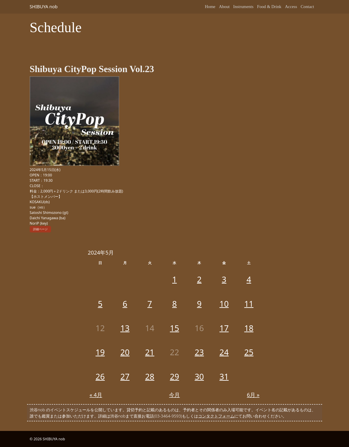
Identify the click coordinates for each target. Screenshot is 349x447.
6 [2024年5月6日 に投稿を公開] (125, 303)
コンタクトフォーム (216, 416)
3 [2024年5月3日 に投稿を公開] (224, 279)
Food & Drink (269, 6)
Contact (307, 6)
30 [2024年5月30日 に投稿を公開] (199, 376)
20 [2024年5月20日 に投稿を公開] (124, 352)
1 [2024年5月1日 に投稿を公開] (174, 279)
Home (210, 6)
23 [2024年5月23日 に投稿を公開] (199, 352)
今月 (174, 394)
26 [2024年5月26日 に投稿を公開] (100, 376)
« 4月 (96, 394)
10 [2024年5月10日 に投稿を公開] (224, 303)
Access (291, 6)
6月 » (253, 394)
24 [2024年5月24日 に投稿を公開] (224, 352)
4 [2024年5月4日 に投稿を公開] (249, 279)
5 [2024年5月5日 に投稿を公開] (100, 303)
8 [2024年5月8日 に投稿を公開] (174, 303)
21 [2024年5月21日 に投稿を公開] (149, 352)
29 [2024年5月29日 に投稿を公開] (174, 376)
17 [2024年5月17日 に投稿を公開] (224, 328)
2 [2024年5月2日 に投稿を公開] (199, 279)
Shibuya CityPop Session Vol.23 (92, 69)
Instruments (243, 6)
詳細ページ (40, 229)
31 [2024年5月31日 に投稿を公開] (224, 376)
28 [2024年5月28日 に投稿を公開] (149, 376)
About (224, 6)
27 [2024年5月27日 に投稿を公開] (124, 376)
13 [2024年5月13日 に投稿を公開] (124, 328)
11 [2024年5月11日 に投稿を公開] (248, 303)
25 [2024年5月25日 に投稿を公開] (248, 352)
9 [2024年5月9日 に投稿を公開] (199, 303)
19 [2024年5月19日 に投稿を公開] (100, 352)
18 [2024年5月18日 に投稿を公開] (248, 328)
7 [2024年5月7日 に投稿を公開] (149, 303)
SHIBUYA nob (44, 7)
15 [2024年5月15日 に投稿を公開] (174, 328)
